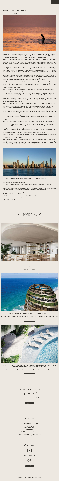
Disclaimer (20, 477)
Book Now (29, 403)
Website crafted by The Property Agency (32, 477)
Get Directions (30, 429)
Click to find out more (29, 435)
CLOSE (29, 5)
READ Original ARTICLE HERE (9, 199)
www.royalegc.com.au (39, 146)
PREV (3, 5)
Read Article (29, 269)
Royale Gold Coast (48, 59)
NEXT (55, 5)
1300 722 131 (29, 419)
